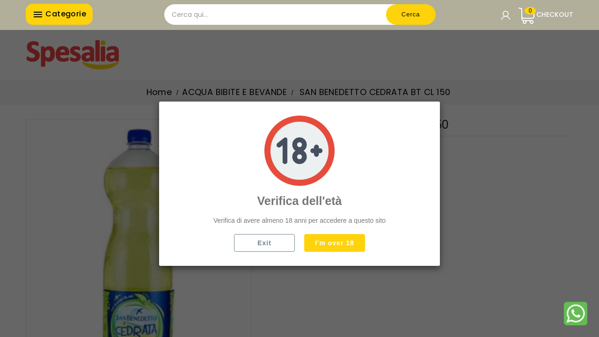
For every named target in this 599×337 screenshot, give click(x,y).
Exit (264, 243)
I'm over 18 (334, 243)
